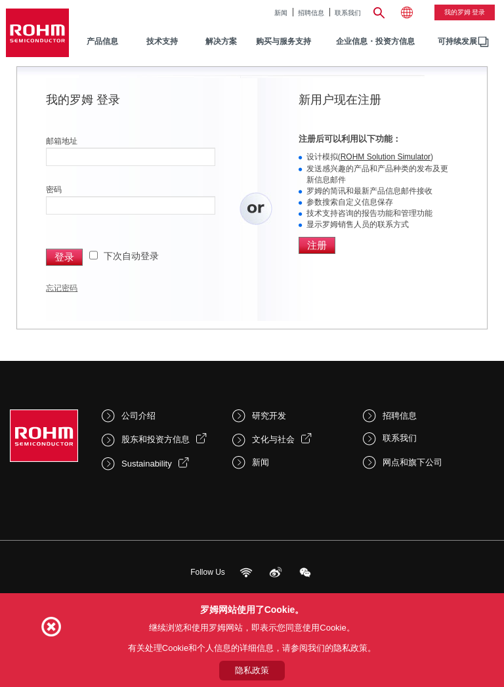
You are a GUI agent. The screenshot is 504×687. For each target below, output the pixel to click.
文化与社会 (273, 439)
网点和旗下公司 (412, 462)
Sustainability (146, 463)
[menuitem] (457, 42)
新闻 (280, 12)
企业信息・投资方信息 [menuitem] (375, 41)
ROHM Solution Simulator (385, 156)
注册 (317, 245)
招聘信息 (311, 12)
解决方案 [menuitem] (221, 41)
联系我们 (348, 12)
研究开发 (269, 416)
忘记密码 (61, 288)
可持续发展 (457, 41)
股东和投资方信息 (155, 439)
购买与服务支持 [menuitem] (283, 41)
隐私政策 (252, 670)
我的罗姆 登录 (465, 12)
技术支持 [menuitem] (162, 41)
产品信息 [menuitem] (102, 41)
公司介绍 (138, 416)
